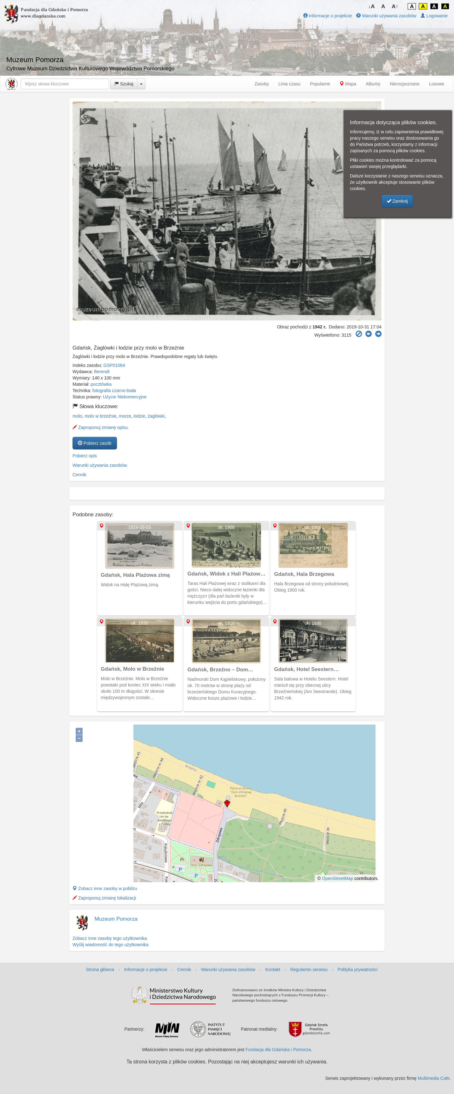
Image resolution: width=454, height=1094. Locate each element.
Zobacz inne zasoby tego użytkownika (110, 938)
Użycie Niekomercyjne (125, 396)
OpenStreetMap (337, 878)
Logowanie (434, 15)
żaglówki (156, 416)
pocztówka (101, 384)
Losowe (436, 83)
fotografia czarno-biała (114, 390)
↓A (371, 6)
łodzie (139, 416)
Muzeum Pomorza (116, 919)
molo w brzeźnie (100, 416)
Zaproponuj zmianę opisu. (101, 427)
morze (125, 416)
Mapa (348, 83)
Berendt (101, 371)
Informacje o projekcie (327, 15)
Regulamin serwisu (309, 969)
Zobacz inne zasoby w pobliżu (105, 888)
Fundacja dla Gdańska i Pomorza (278, 1049)
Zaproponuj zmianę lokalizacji (104, 897)
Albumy (373, 83)
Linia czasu (289, 83)
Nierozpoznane (405, 83)
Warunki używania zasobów (386, 15)
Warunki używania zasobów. (100, 465)
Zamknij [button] (397, 201)
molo (77, 416)
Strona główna (100, 969)
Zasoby (261, 83)
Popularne (320, 83)
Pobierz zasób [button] (95, 443)
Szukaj (123, 83)
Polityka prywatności (358, 969)
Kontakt (272, 969)
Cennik (79, 474)
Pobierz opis (85, 455)
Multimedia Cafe (434, 1078)
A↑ (395, 6)
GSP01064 (114, 365)
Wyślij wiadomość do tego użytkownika (110, 944)
